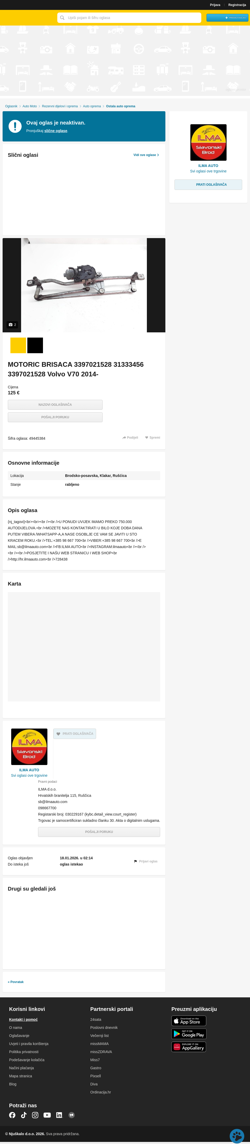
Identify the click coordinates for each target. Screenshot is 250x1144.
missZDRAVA (101, 1054)
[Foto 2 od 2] (35, 345)
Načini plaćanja (21, 1070)
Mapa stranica (20, 1078)
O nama (15, 1030)
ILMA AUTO (29, 770)
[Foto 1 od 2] (18, 345)
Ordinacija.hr (100, 1094)
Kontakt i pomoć (23, 1021)
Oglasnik (11, 106)
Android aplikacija (189, 1036)
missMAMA (99, 1046)
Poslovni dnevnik (104, 1030)
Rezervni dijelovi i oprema (60, 106)
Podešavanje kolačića (26, 1062)
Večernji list (99, 1038)
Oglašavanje (19, 1038)
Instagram (35, 1117)
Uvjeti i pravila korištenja (28, 1046)
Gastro (95, 1070)
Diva (94, 1086)
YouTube (47, 1117)
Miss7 (95, 1062)
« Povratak (16, 984)
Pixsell (95, 1078)
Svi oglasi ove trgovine (29, 775)
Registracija (237, 5)
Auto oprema (92, 106)
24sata (95, 1021)
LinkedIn (59, 1117)
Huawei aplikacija (189, 1049)
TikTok (24, 1117)
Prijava (215, 5)
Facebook (12, 1117)
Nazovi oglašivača (55, 405)
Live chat (237, 1136)
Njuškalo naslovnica (27, 18)
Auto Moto (30, 106)
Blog (12, 1086)
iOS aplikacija (189, 1023)
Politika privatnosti (24, 1054)
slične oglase (55, 131)
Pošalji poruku (55, 417)
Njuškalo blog (71, 1117)
